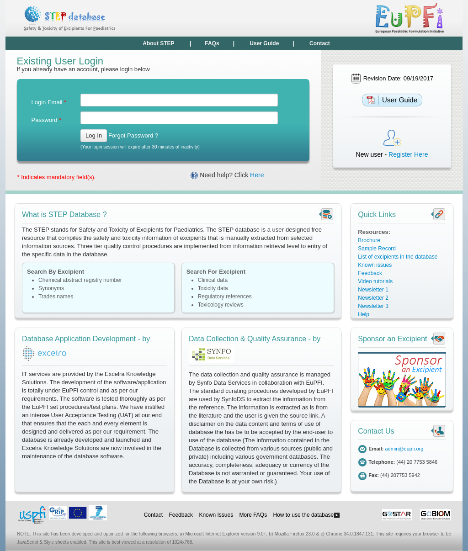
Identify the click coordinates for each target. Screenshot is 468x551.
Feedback (370, 273)
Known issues (375, 265)
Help (363, 314)
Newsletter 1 (373, 289)
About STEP (158, 43)
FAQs (212, 43)
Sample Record (377, 248)
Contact (319, 43)
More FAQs (253, 515)
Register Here (408, 154)
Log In (93, 135)
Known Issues (216, 515)
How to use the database (306, 515)
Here (257, 175)
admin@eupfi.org (404, 448)
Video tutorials (375, 281)
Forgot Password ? (133, 135)
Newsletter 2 (373, 298)
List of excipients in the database (397, 257)
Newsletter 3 (373, 306)
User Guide (264, 43)
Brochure (369, 240)
